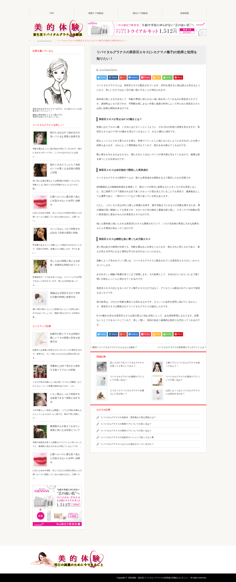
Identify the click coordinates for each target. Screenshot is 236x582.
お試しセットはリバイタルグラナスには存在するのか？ (183, 398)
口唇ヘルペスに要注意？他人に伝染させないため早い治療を (66, 199)
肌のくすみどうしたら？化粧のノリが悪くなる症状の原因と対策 (66, 166)
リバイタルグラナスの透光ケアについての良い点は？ (183, 384)
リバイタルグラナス (108, 70)
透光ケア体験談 (140, 13)
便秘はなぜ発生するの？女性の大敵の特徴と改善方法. (66, 295)
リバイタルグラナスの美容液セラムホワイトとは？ (174, 350)
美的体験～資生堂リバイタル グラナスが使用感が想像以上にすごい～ (159, 578)
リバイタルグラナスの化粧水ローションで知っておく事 (127, 443)
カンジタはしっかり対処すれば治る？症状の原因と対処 (65, 231)
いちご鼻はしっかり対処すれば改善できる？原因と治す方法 (66, 396)
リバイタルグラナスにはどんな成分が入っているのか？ (127, 450)
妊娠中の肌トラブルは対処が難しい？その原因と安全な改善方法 (65, 336)
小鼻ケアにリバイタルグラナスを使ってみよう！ (183, 370)
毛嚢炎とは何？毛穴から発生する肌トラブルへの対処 (66, 368)
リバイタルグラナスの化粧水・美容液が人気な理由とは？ (128, 423)
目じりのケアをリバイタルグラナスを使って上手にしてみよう (127, 370)
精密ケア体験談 (95, 13)
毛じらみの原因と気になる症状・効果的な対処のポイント (66, 263)
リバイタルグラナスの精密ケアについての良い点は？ (127, 384)
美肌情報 (184, 13)
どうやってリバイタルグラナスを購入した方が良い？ (127, 398)
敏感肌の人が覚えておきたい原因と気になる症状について (66, 428)
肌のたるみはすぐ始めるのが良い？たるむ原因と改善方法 (66, 134)
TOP (51, 13)
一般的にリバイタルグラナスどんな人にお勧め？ (121, 350)
